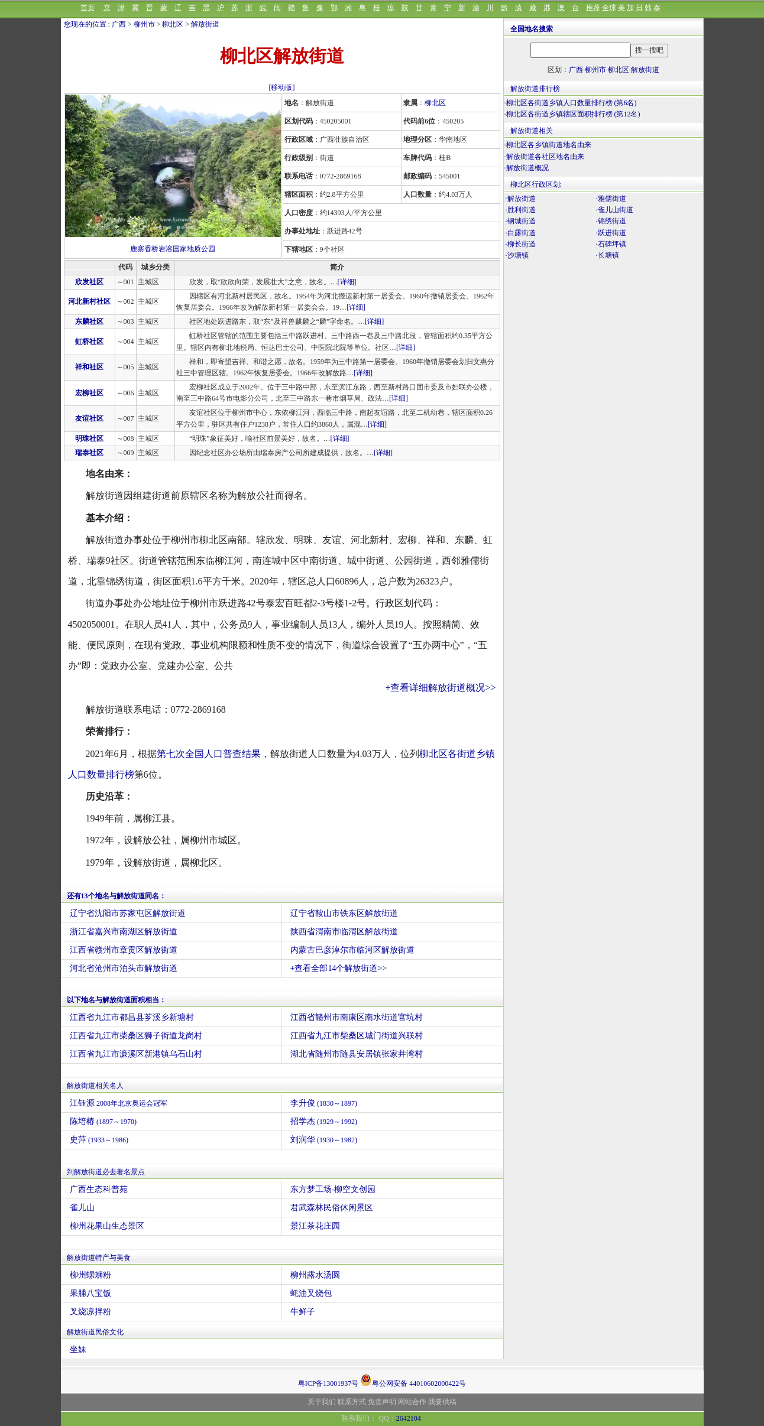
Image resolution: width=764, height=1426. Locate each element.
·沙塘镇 (517, 255)
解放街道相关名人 (95, 1085)
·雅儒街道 (611, 198)
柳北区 (172, 24)
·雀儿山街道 (614, 210)
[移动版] (282, 87)
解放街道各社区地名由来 (545, 156)
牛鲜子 (302, 1311)
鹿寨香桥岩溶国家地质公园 (172, 249)
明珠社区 (89, 438)
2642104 (408, 1418)
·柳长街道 (521, 244)
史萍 (99, 1139)
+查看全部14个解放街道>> (338, 968)
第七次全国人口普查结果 (209, 754)
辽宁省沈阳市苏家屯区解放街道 (128, 913)
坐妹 (78, 1349)
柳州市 (144, 24)
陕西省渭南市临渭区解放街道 (344, 931)
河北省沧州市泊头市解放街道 (123, 968)
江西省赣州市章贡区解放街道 (123, 950)
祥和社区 (89, 367)
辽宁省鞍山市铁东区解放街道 (344, 913)
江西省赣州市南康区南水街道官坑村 (356, 1017)
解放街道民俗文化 (95, 1332)
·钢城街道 (521, 221)
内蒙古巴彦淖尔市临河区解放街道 (352, 950)
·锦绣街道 (611, 221)
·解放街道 (521, 198)
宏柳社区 (89, 393)
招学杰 (324, 1121)
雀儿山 (82, 1207)
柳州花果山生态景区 (107, 1226)
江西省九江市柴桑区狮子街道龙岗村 (136, 1035)
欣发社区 (89, 282)
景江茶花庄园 (315, 1226)
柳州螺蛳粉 (90, 1275)
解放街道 (205, 24)
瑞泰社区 (89, 453)
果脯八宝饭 (90, 1293)
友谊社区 (89, 418)
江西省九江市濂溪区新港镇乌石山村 (136, 1054)
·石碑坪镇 (611, 244)
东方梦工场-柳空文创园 (333, 1189)
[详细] (347, 282)
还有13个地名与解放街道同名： (116, 896)
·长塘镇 (607, 255)
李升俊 (324, 1103)
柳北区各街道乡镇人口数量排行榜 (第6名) (571, 103)
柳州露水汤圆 (315, 1275)
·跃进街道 (611, 233)
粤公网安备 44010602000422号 (413, 1380)
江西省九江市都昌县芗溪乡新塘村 (132, 1017)
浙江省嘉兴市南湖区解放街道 (123, 931)
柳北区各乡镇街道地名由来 (548, 145)
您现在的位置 (85, 24)
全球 (609, 8)
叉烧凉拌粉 (90, 1311)
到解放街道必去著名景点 (106, 1172)
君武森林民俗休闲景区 (331, 1207)
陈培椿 (103, 1121)
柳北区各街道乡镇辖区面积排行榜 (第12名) (573, 114)
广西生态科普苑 (99, 1189)
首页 (87, 8)
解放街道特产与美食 (99, 1257)
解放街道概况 (527, 168)
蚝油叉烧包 (311, 1293)
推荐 (593, 8)
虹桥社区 (89, 341)
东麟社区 (89, 321)
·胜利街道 (521, 210)
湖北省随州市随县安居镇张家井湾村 (356, 1054)
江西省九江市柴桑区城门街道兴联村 (356, 1035)
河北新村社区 (89, 301)
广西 (119, 24)
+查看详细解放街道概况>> (440, 688)
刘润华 (324, 1139)
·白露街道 (521, 233)
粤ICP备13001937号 (328, 1383)
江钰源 (119, 1103)
